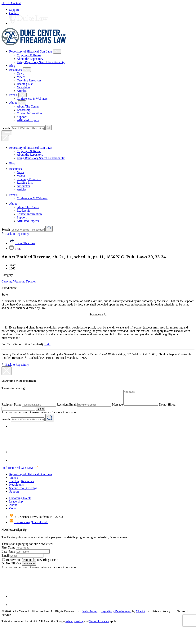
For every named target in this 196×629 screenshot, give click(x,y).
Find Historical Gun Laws (20, 470)
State (5, 294)
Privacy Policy (74, 624)
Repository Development (116, 614)
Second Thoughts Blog (23, 491)
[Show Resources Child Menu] (27, 69)
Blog (12, 65)
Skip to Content (11, 3)
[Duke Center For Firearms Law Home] (34, 44)
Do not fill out (171, 407)
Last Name (8, 554)
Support (14, 9)
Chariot (140, 614)
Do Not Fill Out (11, 566)
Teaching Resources (29, 80)
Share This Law (22, 243)
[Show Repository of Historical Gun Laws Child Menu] (57, 51)
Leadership (23, 110)
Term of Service (99, 624)
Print (15, 248)
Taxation (31, 281)
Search (6, 128)
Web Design (89, 614)
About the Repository (30, 58)
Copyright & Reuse (29, 55)
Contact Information (29, 113)
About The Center (28, 106)
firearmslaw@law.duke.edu (28, 525)
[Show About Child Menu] (22, 102)
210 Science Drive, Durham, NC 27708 (36, 519)
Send (41, 411)
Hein (47, 344)
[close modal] (6, 370)
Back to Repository (15, 233)
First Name (8, 550)
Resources (15, 69)
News (20, 73)
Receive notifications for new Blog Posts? (30, 562)
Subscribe (29, 566)
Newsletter (23, 87)
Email (5, 558)
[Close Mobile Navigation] (5, 138)
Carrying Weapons (13, 281)
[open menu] (7, 132)
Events (13, 94)
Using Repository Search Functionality (41, 62)
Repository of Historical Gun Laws (30, 51)
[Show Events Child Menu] (22, 95)
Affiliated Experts (28, 120)
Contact (14, 13)
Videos (21, 77)
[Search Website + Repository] (48, 127)
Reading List (25, 83)
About (13, 102)
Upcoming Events (20, 501)
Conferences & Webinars (32, 98)
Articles (22, 90)
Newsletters (16, 487)
